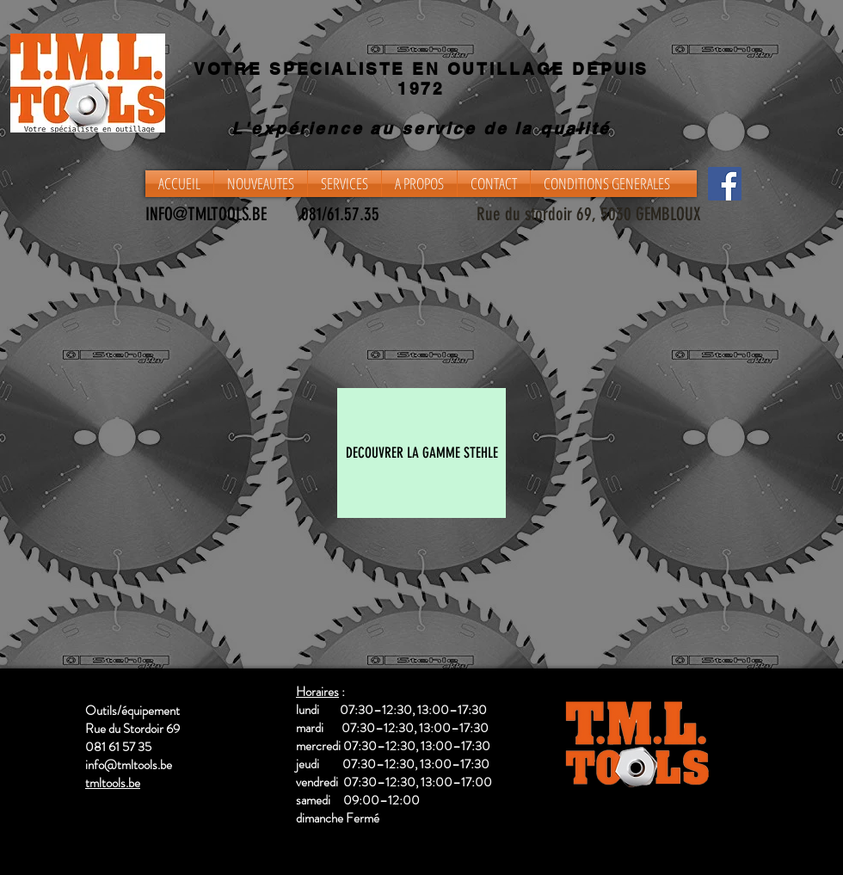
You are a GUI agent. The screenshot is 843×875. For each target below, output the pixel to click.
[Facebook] (724, 183)
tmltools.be (112, 782)
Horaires (317, 691)
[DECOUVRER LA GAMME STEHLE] (421, 453)
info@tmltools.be (128, 764)
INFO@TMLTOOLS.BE (206, 214)
